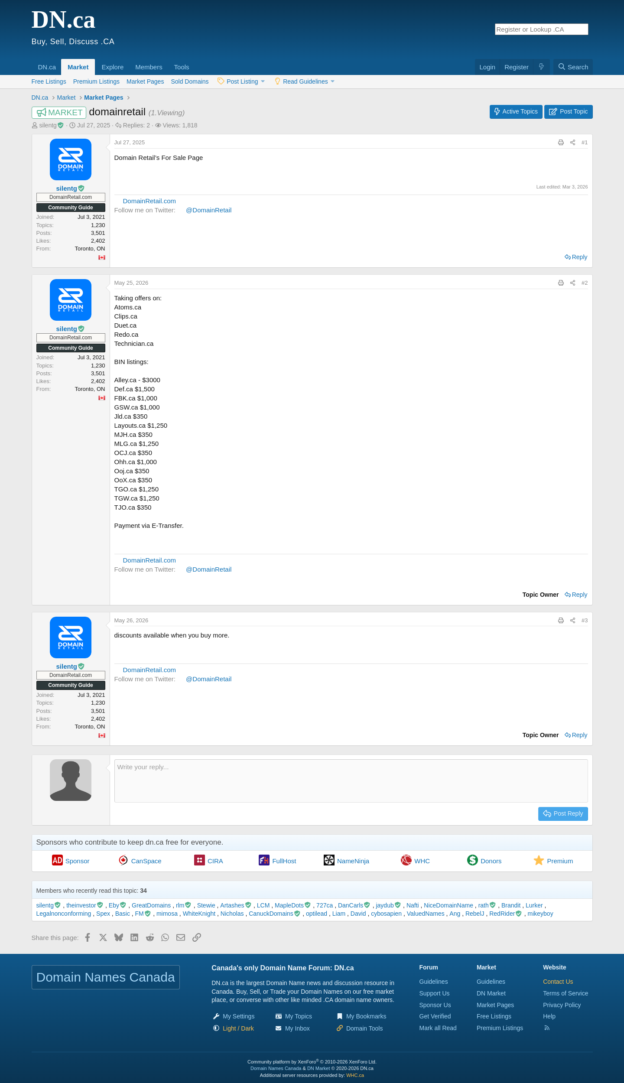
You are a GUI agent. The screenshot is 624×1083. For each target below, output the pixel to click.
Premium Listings (96, 81)
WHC (422, 861)
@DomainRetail (208, 210)
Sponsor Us (435, 1005)
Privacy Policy (562, 1005)
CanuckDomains (275, 913)
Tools (181, 67)
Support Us (434, 993)
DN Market (491, 993)
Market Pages (145, 81)
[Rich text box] (351, 781)
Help (549, 1016)
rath (487, 905)
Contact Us (558, 981)
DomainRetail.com (149, 201)
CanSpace (146, 861)
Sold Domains (189, 81)
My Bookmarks (366, 1016)
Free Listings (49, 81)
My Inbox (297, 1028)
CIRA (215, 861)
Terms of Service (565, 993)
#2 (585, 283)
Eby (118, 905)
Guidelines (433, 981)
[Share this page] (572, 142)
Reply (580, 257)
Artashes (236, 905)
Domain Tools (364, 1028)
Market (78, 67)
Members (148, 67)
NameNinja (353, 861)
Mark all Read (438, 1027)
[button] (59, 62)
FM (143, 913)
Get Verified (435, 1016)
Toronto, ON (90, 248)
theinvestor (85, 905)
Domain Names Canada (275, 1068)
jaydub (388, 905)
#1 (585, 142)
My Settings (238, 1016)
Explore (112, 67)
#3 (585, 620)
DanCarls (354, 905)
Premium (560, 861)
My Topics (298, 1016)
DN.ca (47, 67)
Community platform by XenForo (312, 1061)
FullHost (284, 861)
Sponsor (77, 861)
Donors (491, 861)
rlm (184, 905)
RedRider (506, 913)
